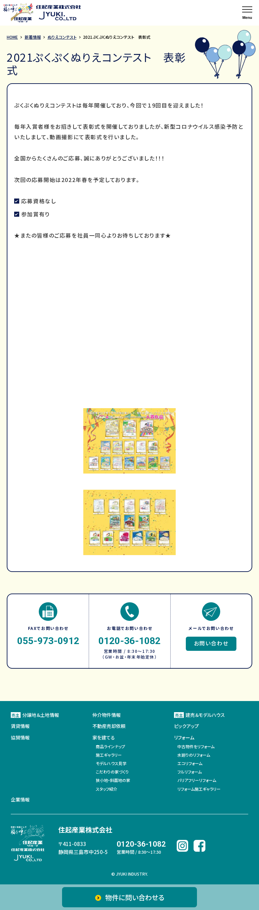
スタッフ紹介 (106, 789)
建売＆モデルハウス (199, 714)
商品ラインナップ (110, 746)
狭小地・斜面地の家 (113, 780)
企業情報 (20, 799)
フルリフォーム (189, 772)
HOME (12, 37)
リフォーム (184, 737)
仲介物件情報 (106, 714)
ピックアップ (186, 726)
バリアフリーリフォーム (196, 780)
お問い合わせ (211, 643)
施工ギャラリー (109, 755)
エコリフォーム (189, 763)
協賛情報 (20, 737)
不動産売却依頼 (108, 726)
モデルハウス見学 (111, 763)
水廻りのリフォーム (193, 755)
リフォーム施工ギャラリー (199, 789)
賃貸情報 (20, 726)
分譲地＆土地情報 (35, 714)
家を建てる (103, 737)
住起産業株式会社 (85, 830)
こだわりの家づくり (112, 772)
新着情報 (33, 37)
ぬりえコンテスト (62, 37)
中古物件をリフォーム (195, 746)
